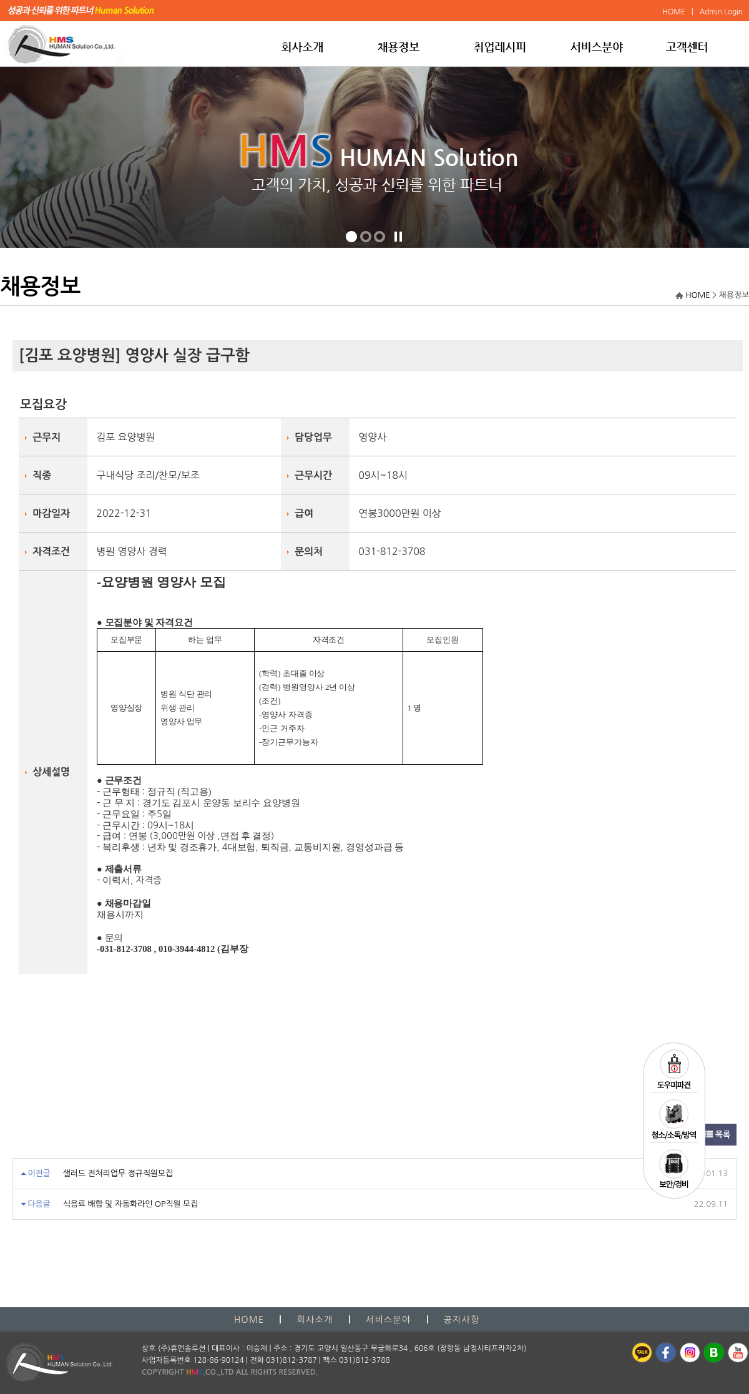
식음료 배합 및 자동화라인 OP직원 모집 (130, 1204)
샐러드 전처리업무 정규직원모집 (118, 1173)
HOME (697, 295)
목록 (717, 1135)
